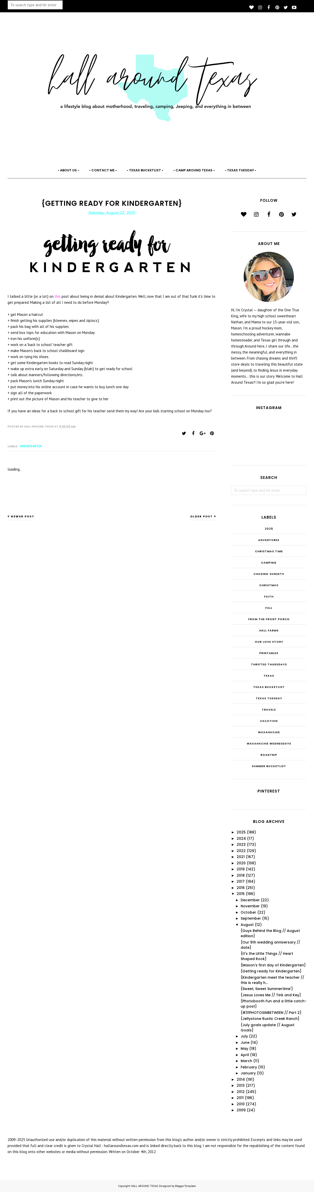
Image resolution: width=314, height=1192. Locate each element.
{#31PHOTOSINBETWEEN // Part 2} (271, 1012)
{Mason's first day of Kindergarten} (273, 965)
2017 (241, 881)
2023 (241, 844)
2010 (241, 1104)
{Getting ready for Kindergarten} (271, 971)
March (246, 1060)
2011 (240, 1097)
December (250, 900)
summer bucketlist (269, 766)
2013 (241, 1085)
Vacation (269, 721)
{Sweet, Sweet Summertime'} (267, 988)
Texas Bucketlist (269, 687)
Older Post (201, 516)
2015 (241, 893)
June (245, 1042)
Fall (268, 608)
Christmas (268, 585)
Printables (268, 653)
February (249, 1067)
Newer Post (22, 516)
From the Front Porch (268, 619)
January (248, 1073)
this (58, 296)
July (244, 1036)
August (247, 924)
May (244, 1048)
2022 (241, 850)
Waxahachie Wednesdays (269, 743)
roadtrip (268, 755)
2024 (241, 838)
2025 (269, 529)
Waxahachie (269, 732)
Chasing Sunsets (268, 574)
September (251, 918)
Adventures (268, 540)
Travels (269, 710)
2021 (241, 856)
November (250, 906)
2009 (241, 1110)
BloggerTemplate (185, 1186)
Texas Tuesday (269, 698)
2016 (241, 887)
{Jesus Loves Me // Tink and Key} (271, 995)
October (248, 912)
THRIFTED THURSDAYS (269, 664)
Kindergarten (31, 446)
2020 (241, 863)
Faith (269, 596)
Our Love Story (269, 642)
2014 (241, 1079)
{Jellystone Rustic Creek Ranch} (270, 1018)
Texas (269, 676)
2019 (241, 869)
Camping (269, 563)
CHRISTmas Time (269, 551)
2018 (241, 875)
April (245, 1054)
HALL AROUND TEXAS (144, 1186)
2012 (241, 1091)
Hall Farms (269, 630)
